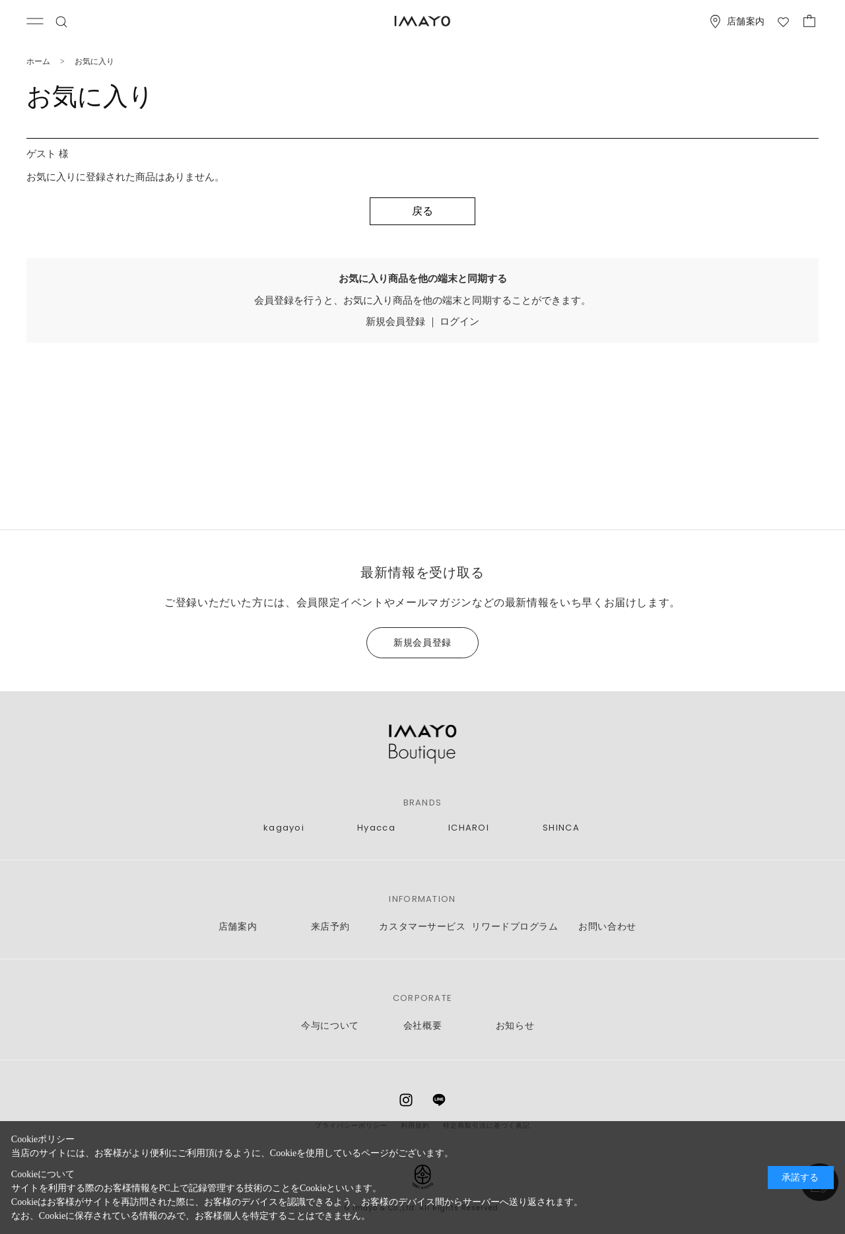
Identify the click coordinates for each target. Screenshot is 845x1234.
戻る (422, 211)
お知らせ (515, 1026)
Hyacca (376, 828)
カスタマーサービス (422, 927)
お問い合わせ (607, 927)
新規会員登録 (395, 321)
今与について (329, 1026)
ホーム (38, 61)
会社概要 (422, 1026)
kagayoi (283, 828)
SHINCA (561, 828)
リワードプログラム (514, 927)
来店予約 (330, 927)
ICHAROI (468, 828)
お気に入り (94, 61)
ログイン (459, 321)
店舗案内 (238, 927)
